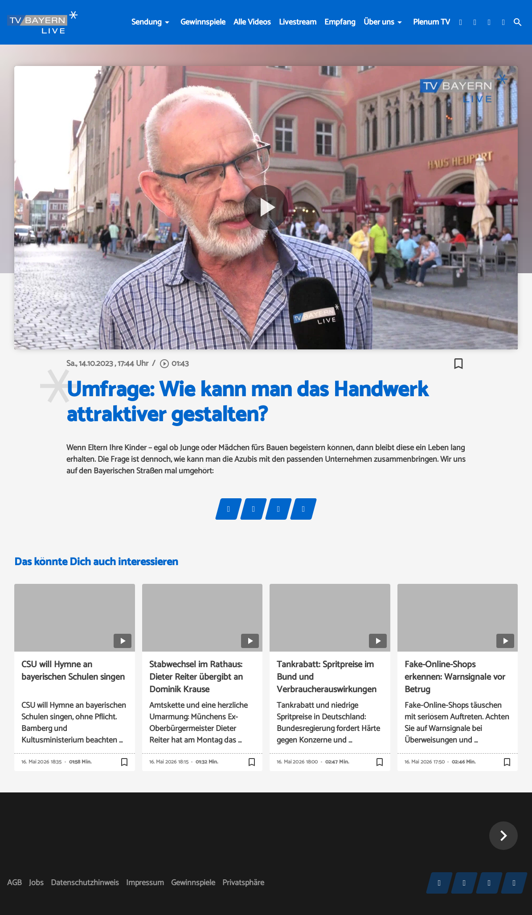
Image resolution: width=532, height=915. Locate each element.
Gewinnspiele (202, 22)
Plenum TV (431, 22)
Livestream (297, 22)
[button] (503, 835)
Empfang (340, 22)
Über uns (379, 22)
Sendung (146, 22)
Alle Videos (252, 22)
